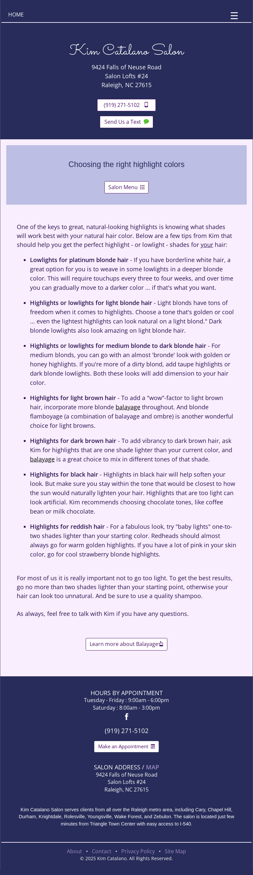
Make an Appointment (126, 746)
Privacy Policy (138, 851)
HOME (16, 14)
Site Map (175, 851)
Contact (101, 851)
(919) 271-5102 (126, 105)
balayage (128, 407)
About (74, 851)
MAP (152, 767)
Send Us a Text (126, 121)
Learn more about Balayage (126, 644)
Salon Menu (126, 187)
